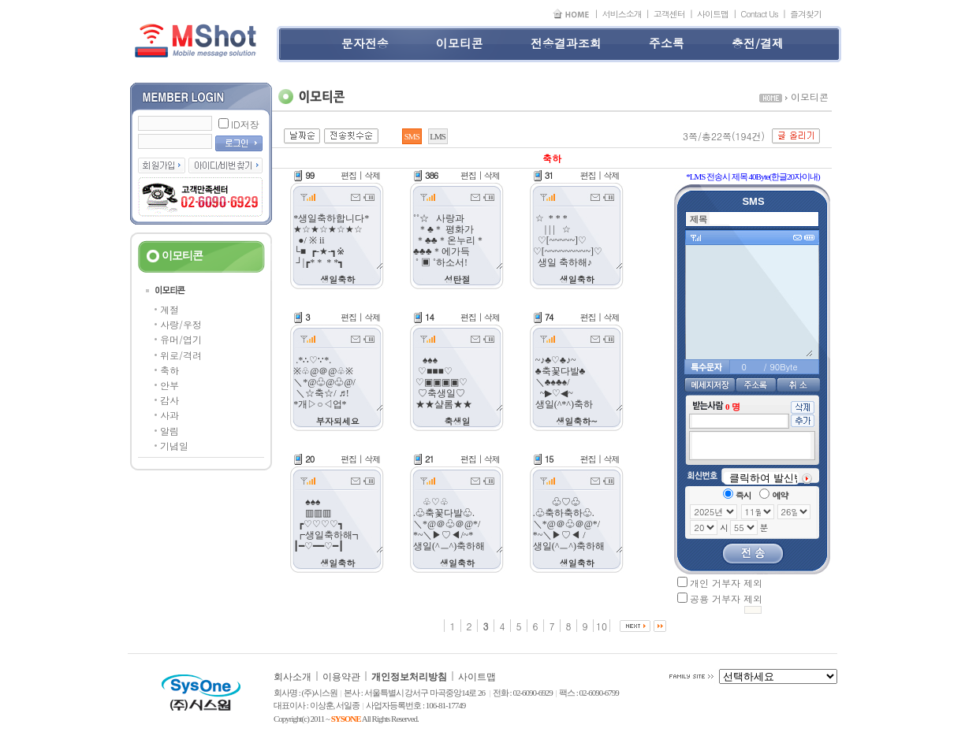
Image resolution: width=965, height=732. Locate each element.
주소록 (666, 43)
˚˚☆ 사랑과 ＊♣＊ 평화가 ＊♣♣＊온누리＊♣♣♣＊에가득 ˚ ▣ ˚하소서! (457, 240)
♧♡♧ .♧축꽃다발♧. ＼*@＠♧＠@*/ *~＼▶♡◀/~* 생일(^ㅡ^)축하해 (457, 524)
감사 (169, 400)
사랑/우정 (181, 324)
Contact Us (759, 14)
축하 (169, 370)
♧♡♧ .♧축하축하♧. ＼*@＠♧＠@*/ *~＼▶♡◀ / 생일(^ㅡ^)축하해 (577, 524)
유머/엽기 (181, 339)
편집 (348, 175)
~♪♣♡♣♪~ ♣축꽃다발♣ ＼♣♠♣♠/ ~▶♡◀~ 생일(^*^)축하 (577, 382)
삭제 (372, 175)
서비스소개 (622, 14)
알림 (169, 430)
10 (601, 626)
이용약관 (341, 676)
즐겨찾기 (806, 14)
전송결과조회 (566, 43)
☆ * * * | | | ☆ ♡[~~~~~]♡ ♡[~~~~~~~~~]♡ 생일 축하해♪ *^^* (577, 240)
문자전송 (365, 43)
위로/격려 (181, 355)
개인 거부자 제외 (726, 582)
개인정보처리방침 (409, 676)
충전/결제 (758, 43)
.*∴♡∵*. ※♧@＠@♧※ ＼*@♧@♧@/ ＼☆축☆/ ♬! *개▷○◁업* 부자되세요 (337, 382)
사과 (169, 415)
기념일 (174, 445)
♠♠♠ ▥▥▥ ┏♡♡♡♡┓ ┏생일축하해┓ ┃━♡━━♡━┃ (337, 524)
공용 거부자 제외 (726, 598)
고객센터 (669, 14)
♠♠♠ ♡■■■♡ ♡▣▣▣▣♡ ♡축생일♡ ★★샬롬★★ (457, 382)
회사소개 (292, 676)
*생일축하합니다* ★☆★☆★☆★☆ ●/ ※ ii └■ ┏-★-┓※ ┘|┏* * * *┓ (337, 240)
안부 (169, 385)
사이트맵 (712, 14)
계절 (169, 309)
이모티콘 (459, 43)
